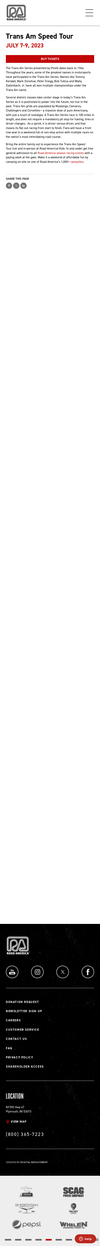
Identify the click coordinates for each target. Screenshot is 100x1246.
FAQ (9, 1048)
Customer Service (22, 1030)
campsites (76, 162)
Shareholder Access (25, 1066)
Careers (13, 1020)
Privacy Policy (19, 1057)
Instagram (37, 972)
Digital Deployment (34, 1162)
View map (18, 1122)
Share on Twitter (16, 186)
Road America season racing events (61, 153)
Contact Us (16, 1039)
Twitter (62, 972)
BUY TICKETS (50, 59)
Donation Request (22, 1002)
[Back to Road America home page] (16, 11)
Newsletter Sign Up (24, 1011)
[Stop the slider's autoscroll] (97, 1239)
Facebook (88, 972)
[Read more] (26, 1191)
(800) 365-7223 (25, 1134)
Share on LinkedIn (23, 186)
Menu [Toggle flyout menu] (89, 12)
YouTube (12, 972)
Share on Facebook (9, 186)
